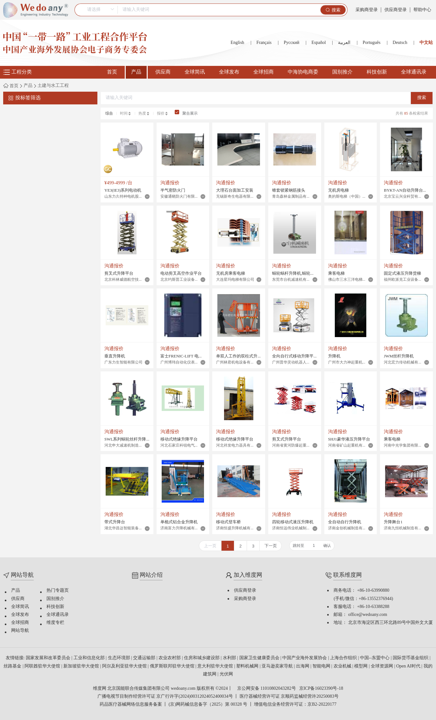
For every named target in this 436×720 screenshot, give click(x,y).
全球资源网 (382, 666)
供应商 (163, 72)
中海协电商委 (303, 72)
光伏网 (226, 674)
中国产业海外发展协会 (305, 658)
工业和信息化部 (90, 658)
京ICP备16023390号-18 (321, 689)
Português (371, 42)
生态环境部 (119, 658)
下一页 (270, 545)
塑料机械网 (248, 666)
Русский (291, 42)
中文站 (426, 42)
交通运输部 (145, 658)
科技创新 (377, 72)
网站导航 (20, 630)
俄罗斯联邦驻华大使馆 (173, 666)
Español (319, 42)
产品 (136, 72)
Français (264, 42)
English (237, 42)
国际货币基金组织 (411, 658)
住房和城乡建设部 (202, 658)
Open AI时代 (408, 666)
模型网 (361, 666)
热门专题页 (57, 590)
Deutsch (400, 42)
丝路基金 (13, 666)
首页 (112, 72)
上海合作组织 (344, 658)
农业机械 (343, 666)
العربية (344, 42)
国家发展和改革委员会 (49, 658)
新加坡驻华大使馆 (81, 666)
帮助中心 (422, 10)
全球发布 (229, 72)
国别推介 (342, 72)
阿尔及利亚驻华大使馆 (125, 666)
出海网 (303, 666)
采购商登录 (366, 10)
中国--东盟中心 (375, 658)
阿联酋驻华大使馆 (43, 666)
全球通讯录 (413, 72)
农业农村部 (170, 658)
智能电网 (322, 666)
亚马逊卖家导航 (278, 666)
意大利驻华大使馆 (215, 666)
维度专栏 (55, 622)
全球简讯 (195, 72)
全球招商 (263, 72)
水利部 (230, 658)
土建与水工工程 (53, 86)
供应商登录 (395, 10)
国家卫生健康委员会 (260, 658)
